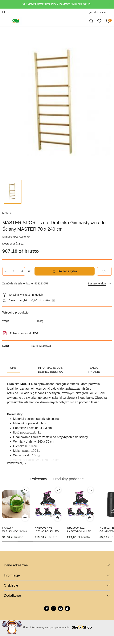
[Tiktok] (67, 608)
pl (6, 12)
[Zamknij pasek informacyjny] (110, 4)
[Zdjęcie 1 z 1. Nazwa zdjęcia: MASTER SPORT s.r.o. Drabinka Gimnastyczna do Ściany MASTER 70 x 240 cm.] (12, 192)
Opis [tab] (13, 367)
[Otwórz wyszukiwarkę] (91, 21)
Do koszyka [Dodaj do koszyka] (64, 271)
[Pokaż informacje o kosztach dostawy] (53, 300)
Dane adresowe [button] (57, 565)
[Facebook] (46, 608)
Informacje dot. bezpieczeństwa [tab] (50, 369)
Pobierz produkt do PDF (20, 333)
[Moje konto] (99, 12)
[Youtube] (60, 608)
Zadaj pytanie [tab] (94, 369)
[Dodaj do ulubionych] (104, 271)
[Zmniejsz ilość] (5, 271)
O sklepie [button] (57, 585)
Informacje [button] (57, 575)
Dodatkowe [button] (57, 595)
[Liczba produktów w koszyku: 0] (107, 21)
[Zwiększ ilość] (22, 271)
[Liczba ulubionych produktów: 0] (99, 21)
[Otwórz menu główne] (4, 21)
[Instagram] (53, 608)
